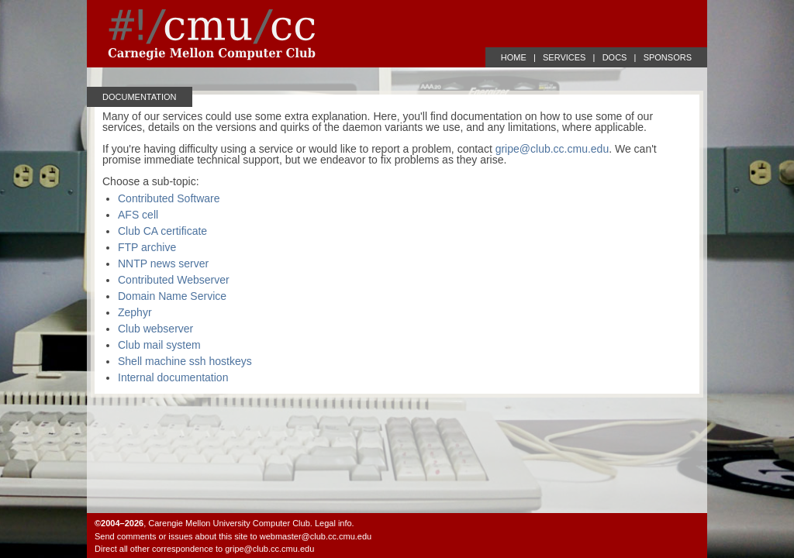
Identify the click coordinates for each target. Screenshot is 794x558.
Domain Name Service (172, 296)
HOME (513, 57)
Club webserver (155, 328)
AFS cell (138, 214)
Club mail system (159, 345)
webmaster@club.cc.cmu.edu (315, 536)
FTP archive (147, 247)
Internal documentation (173, 377)
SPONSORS (668, 57)
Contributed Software (169, 198)
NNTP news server (163, 263)
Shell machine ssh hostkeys (185, 361)
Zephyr (135, 312)
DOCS (614, 57)
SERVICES (564, 57)
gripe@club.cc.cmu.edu (552, 149)
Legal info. (334, 523)
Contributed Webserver (174, 280)
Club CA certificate (162, 231)
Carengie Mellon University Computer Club (228, 523)
